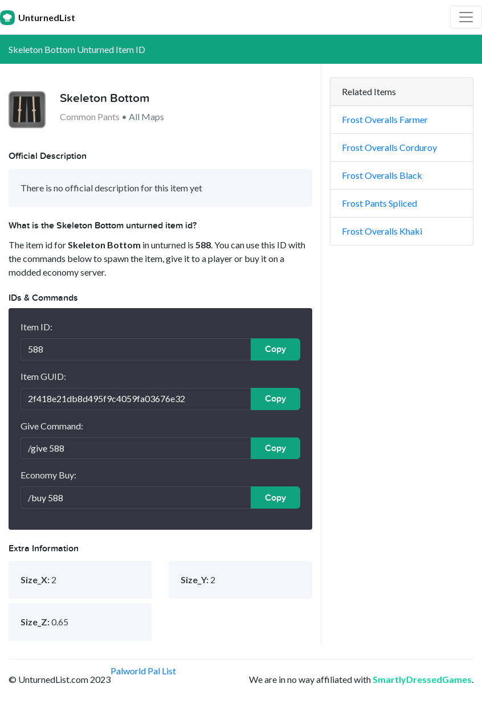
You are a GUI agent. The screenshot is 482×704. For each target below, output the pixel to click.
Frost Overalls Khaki (382, 231)
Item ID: (36, 326)
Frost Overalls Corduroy (389, 147)
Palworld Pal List (143, 670)
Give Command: (52, 425)
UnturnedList (37, 17)
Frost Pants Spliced (379, 203)
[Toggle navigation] (466, 17)
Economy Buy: (48, 474)
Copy (275, 349)
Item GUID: (43, 376)
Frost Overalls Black (382, 175)
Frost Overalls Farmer (385, 119)
